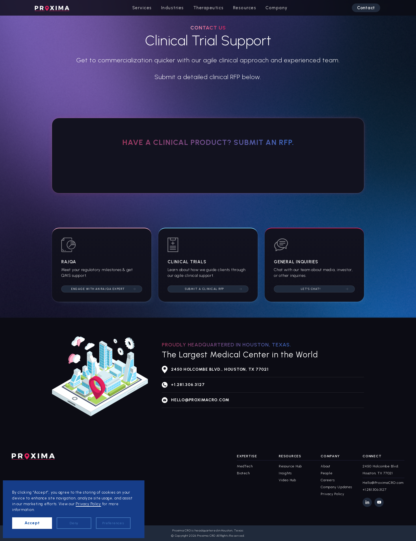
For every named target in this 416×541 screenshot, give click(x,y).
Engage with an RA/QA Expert (98, 289)
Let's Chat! (311, 289)
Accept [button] (32, 523)
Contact (366, 7)
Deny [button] (74, 523)
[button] (142, 8)
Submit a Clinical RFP (204, 289)
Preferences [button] (113, 523)
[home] (52, 8)
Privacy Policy (88, 504)
